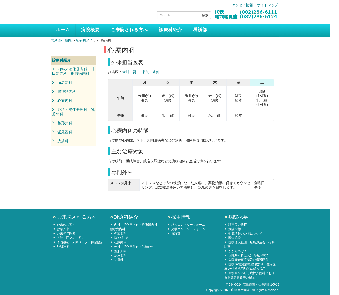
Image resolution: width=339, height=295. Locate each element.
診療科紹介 (170, 30)
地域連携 (63, 246)
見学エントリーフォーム (188, 229)
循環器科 (64, 83)
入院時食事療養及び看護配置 (248, 260)
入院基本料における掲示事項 (248, 255)
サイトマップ (267, 5)
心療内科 (64, 101)
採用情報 (181, 217)
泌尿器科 (64, 132)
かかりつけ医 (237, 251)
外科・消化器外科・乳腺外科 (73, 112)
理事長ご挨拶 (237, 224)
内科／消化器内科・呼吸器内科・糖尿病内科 (73, 71)
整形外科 (64, 123)
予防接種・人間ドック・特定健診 (80, 242)
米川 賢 (129, 72)
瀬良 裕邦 (150, 72)
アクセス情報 (242, 5)
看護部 (200, 30)
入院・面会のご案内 (71, 238)
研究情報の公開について (245, 233)
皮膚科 (63, 141)
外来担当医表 (66, 233)
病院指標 (234, 229)
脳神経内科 (66, 92)
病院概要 (90, 30)
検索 (205, 15)
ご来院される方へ (129, 30)
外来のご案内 (66, 224)
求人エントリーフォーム (188, 224)
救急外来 (63, 229)
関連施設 (234, 238)
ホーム (63, 30)
